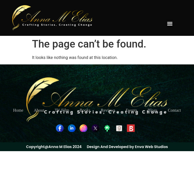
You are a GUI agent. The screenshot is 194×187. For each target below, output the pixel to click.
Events (131, 110)
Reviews (108, 110)
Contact (174, 110)
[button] (170, 23)
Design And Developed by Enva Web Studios (127, 146)
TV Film (62, 110)
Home (18, 110)
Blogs (153, 110)
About (39, 110)
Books (85, 110)
